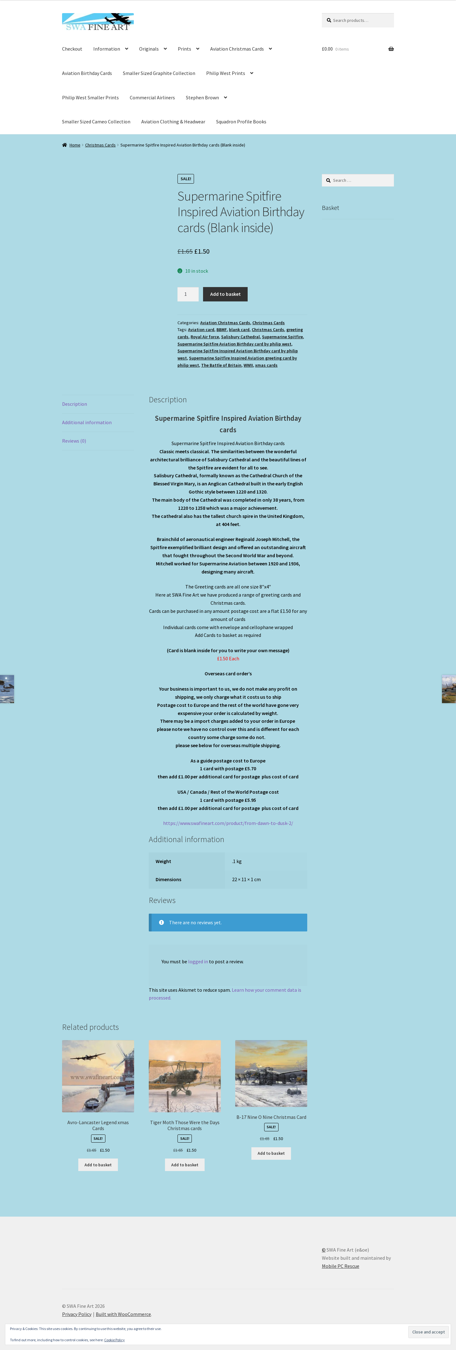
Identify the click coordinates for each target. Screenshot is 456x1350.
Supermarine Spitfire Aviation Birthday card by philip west (234, 344)
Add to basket (225, 294)
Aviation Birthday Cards (87, 73)
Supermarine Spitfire (282, 337)
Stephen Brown (202, 97)
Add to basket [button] (98, 1165)
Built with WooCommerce (123, 1314)
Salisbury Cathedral (240, 337)
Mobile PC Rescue (340, 1266)
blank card (239, 329)
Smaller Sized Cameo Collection (96, 121)
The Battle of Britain (221, 365)
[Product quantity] (188, 294)
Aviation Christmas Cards (237, 49)
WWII (248, 365)
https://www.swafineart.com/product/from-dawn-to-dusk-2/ (228, 823)
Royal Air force (205, 337)
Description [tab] (74, 404)
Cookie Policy (114, 1340)
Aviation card (201, 329)
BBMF (221, 329)
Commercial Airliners (152, 97)
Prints (184, 49)
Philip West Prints (225, 73)
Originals (149, 49)
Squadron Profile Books (241, 121)
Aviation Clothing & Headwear (173, 121)
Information (106, 49)
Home (75, 145)
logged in (198, 961)
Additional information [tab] (87, 422)
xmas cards (266, 365)
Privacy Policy (76, 1314)
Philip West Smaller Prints (90, 97)
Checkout (72, 49)
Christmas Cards (100, 145)
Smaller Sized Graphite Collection (159, 73)
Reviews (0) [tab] (74, 441)
